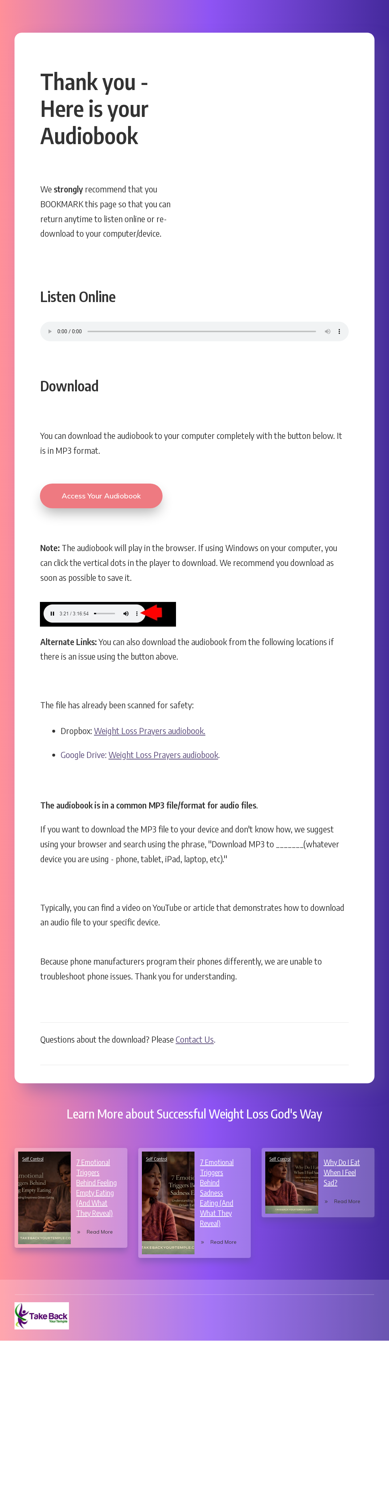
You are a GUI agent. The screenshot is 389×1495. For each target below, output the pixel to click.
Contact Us (195, 1033)
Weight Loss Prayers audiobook (163, 749)
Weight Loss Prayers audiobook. (149, 725)
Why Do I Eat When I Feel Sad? (342, 1167)
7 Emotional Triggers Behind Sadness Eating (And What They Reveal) (217, 1187)
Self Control (33, 1154)
